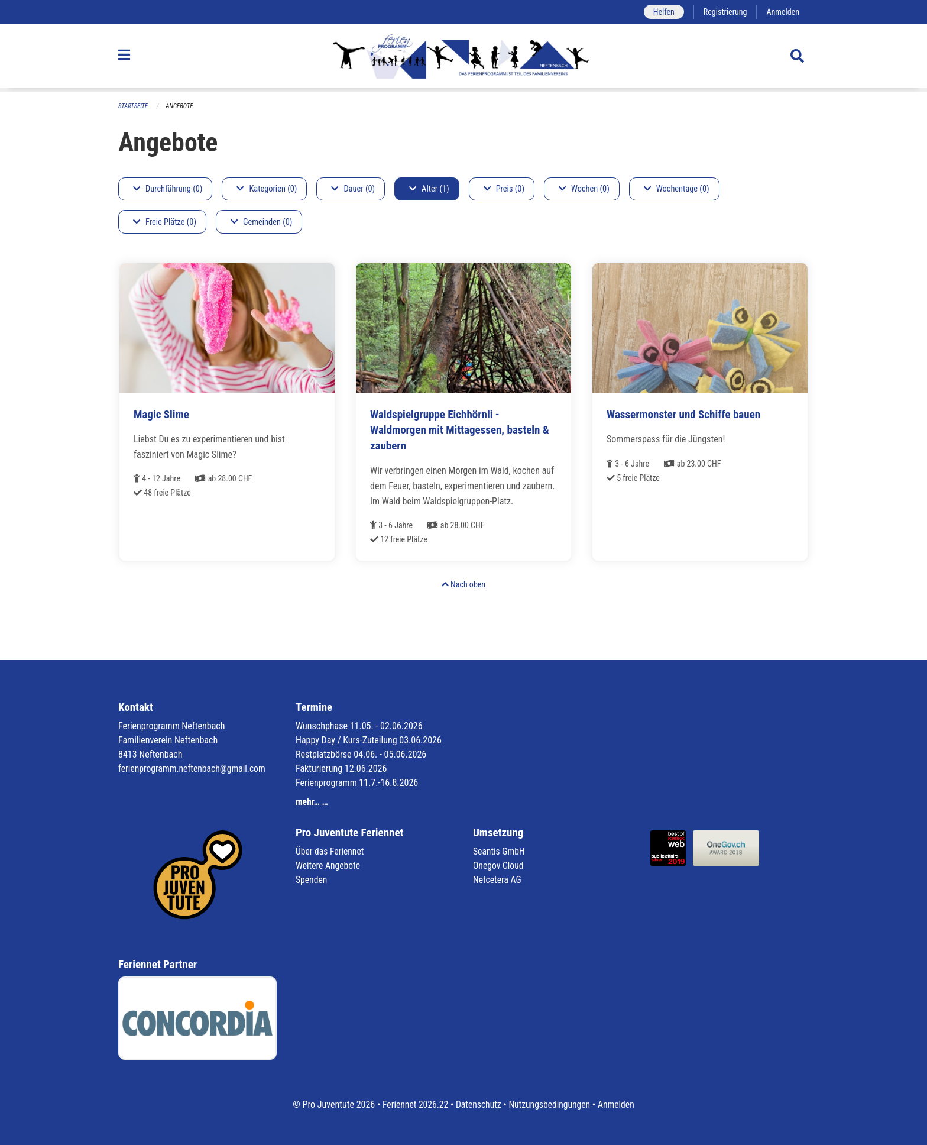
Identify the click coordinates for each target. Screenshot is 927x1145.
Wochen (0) (584, 189)
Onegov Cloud (499, 865)
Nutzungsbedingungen (550, 1104)
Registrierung (724, 12)
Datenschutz (478, 1104)
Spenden (312, 879)
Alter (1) (429, 189)
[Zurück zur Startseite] (463, 58)
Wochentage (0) (676, 189)
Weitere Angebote (329, 865)
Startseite (133, 106)
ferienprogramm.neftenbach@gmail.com (193, 768)
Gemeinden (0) (261, 222)
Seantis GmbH (499, 851)
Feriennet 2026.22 (413, 1104)
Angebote (181, 106)
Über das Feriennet (330, 851)
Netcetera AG (498, 879)
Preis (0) (504, 189)
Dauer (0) (353, 189)
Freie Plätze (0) (164, 222)
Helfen (661, 12)
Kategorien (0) (266, 189)
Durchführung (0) (167, 189)
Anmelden (782, 12)
